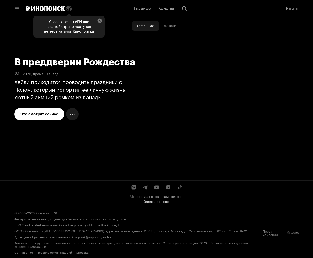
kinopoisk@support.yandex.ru (93, 236)
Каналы (166, 8)
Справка (82, 252)
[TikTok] (179, 187)
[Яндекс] (293, 232)
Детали (170, 26)
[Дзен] (168, 187)
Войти (292, 8)
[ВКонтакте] (134, 187)
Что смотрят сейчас (39, 114)
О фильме (145, 26)
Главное (142, 8)
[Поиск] (184, 8)
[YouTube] (156, 187)
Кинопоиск (43, 212)
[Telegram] (145, 187)
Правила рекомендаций (54, 252)
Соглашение (23, 252)
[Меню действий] (72, 114)
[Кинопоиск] (45, 8)
